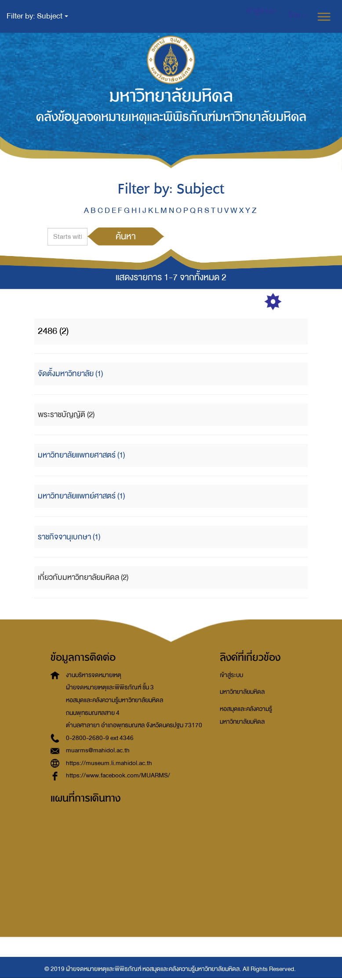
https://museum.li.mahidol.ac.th (109, 763)
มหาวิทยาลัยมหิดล (242, 691)
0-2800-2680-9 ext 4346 (100, 738)
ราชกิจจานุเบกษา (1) (69, 537)
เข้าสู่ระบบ (231, 675)
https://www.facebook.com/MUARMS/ (118, 775)
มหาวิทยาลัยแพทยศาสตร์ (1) (81, 455)
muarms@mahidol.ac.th (98, 750)
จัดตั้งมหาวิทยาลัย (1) (70, 374)
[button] (297, 15)
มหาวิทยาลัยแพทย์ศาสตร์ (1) (81, 496)
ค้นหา (126, 236)
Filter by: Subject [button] (37, 16)
